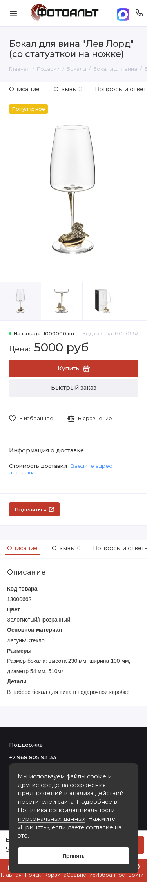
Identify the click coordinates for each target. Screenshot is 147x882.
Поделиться (34, 509)
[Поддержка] (139, 13)
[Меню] (13, 13)
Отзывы (68, 89)
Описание (24, 89)
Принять (73, 856)
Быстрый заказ (73, 387)
